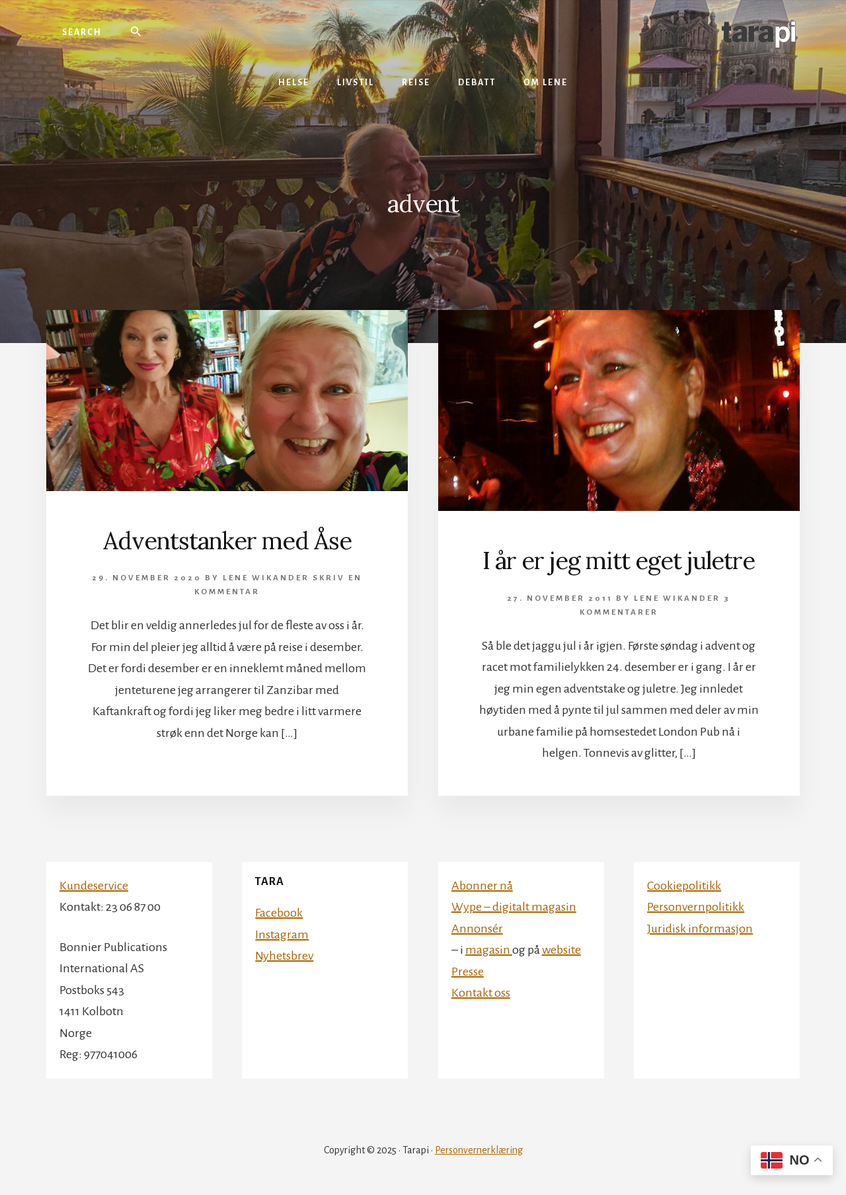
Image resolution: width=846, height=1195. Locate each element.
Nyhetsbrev (284, 955)
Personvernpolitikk (695, 906)
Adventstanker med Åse (227, 540)
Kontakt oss (480, 992)
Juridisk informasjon (700, 928)
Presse (467, 971)
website (561, 949)
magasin (488, 949)
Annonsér (477, 928)
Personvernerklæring (479, 1150)
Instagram (282, 934)
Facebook (279, 912)
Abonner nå (482, 885)
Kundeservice (93, 885)
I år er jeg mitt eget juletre (618, 560)
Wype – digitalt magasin (513, 906)
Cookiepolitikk (684, 885)
